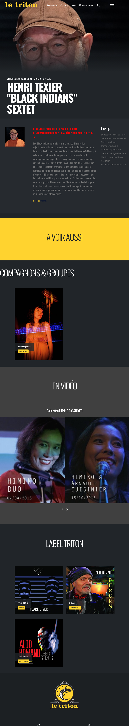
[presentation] (62, 509)
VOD (74, 5)
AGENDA (52, 5)
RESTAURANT (86, 5)
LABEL (64, 5)
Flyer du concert (40, 200)
